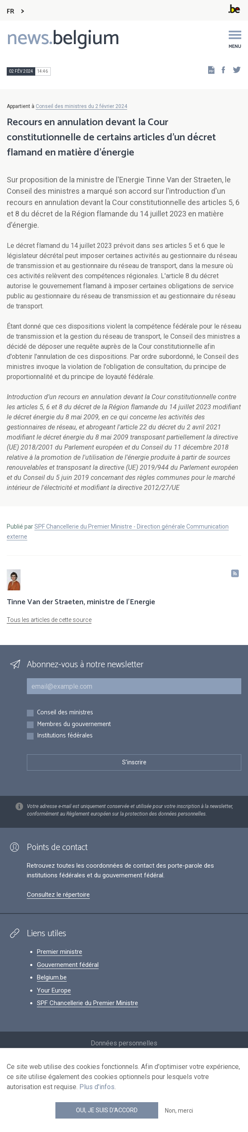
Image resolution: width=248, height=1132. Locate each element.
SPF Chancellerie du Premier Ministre (87, 1003)
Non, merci (179, 1110)
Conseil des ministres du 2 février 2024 (81, 106)
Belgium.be (52, 977)
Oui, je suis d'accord (107, 1110)
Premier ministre (59, 952)
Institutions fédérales (65, 736)
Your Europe (54, 990)
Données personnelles (124, 1043)
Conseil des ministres (65, 713)
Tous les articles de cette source (49, 619)
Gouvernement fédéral (68, 965)
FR (10, 11)
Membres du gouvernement (74, 724)
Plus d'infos (97, 1087)
